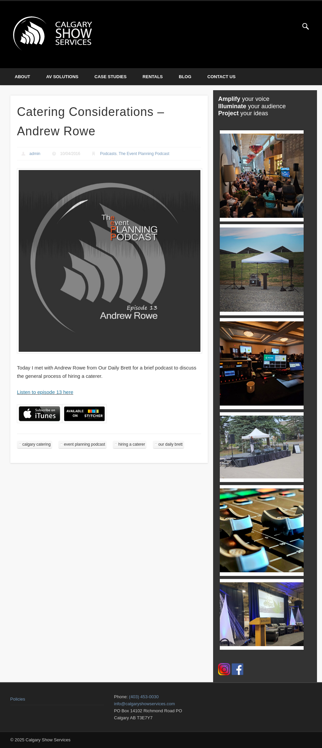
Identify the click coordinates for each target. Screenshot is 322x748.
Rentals (153, 76)
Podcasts (108, 153)
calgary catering (36, 444)
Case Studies (111, 76)
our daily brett (170, 444)
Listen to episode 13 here (45, 392)
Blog (185, 76)
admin (34, 153)
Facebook (278, 26)
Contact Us (221, 76)
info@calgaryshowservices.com (144, 703)
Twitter (292, 26)
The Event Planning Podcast (144, 153)
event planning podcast (84, 444)
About (22, 76)
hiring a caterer (131, 444)
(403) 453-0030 (144, 696)
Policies (17, 699)
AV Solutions (62, 76)
